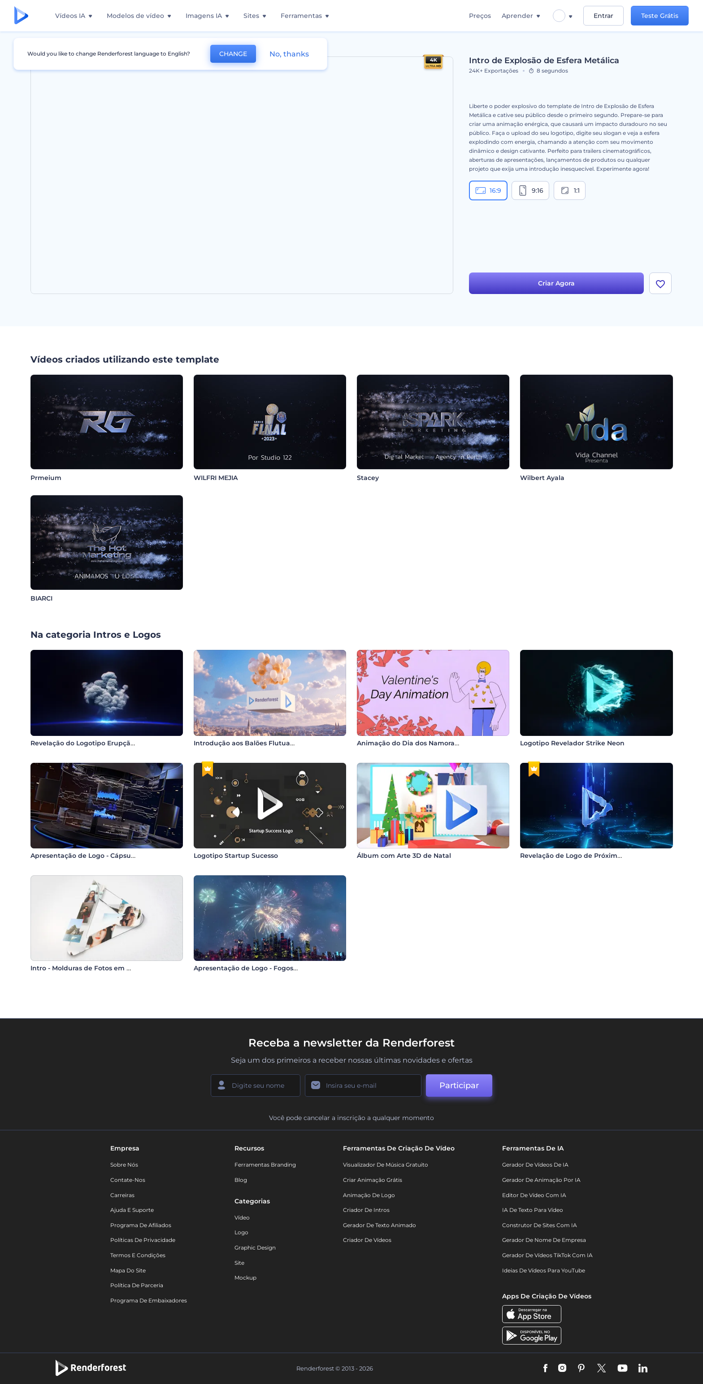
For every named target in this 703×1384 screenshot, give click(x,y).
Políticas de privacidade (142, 1240)
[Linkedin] (642, 1369)
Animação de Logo (369, 1195)
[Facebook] (545, 1369)
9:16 (530, 190)
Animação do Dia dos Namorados (411, 743)
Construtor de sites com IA (539, 1225)
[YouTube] (622, 1369)
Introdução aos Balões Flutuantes (249, 743)
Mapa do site (128, 1270)
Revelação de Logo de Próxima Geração (585, 856)
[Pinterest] (581, 1369)
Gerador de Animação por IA (541, 1179)
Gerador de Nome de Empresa (544, 1240)
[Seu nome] (255, 1085)
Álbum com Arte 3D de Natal (404, 856)
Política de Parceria (136, 1285)
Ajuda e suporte (132, 1210)
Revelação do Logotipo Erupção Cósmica (97, 743)
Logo (241, 1232)
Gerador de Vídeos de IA (535, 1164)
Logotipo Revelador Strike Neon (572, 743)
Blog (240, 1179)
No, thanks (289, 54)
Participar (459, 1085)
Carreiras (122, 1195)
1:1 (570, 190)
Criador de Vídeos (367, 1240)
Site (239, 1262)
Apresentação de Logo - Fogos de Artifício (262, 968)
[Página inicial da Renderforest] (21, 16)
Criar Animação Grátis (372, 1179)
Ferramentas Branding (265, 1164)
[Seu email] (363, 1085)
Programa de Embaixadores (148, 1300)
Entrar (603, 16)
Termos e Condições (137, 1255)
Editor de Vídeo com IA (534, 1195)
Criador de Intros (366, 1210)
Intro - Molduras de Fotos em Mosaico (91, 968)
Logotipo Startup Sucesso (236, 856)
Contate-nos (127, 1179)
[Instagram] (562, 1369)
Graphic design (255, 1247)
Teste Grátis (659, 16)
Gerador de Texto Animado (379, 1225)
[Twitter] (601, 1369)
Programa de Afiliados (140, 1225)
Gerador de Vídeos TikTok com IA (547, 1255)
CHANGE (233, 54)
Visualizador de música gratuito (385, 1164)
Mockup (245, 1277)
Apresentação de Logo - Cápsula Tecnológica (104, 856)
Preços (480, 16)
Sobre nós (124, 1164)
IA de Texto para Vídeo (532, 1210)
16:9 (488, 190)
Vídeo (242, 1217)
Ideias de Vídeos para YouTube (543, 1270)
